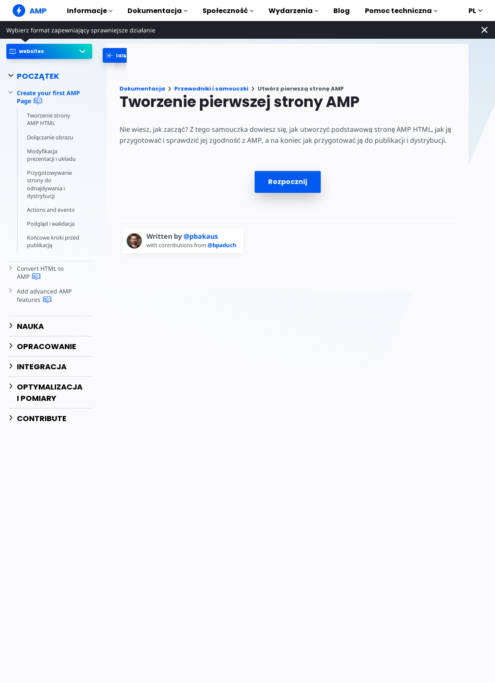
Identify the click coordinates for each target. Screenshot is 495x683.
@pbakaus (201, 236)
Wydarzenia (293, 11)
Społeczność (227, 11)
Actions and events (51, 209)
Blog (341, 11)
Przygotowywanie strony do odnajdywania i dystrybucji (49, 184)
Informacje (89, 11)
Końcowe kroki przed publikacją (53, 241)
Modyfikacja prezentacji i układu (51, 155)
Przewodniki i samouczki (211, 89)
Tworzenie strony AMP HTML (48, 119)
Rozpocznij (287, 182)
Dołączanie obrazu (50, 137)
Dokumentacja (157, 11)
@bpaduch (222, 245)
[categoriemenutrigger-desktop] (144, 55)
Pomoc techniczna (401, 11)
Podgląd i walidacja (51, 223)
